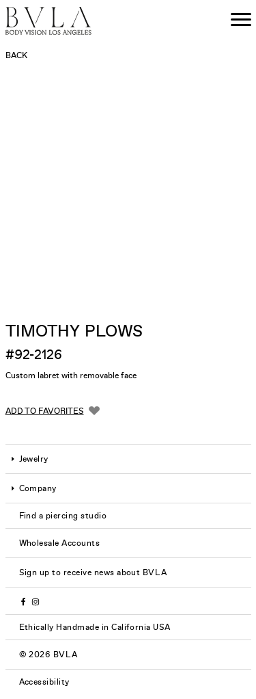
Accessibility (44, 681)
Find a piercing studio (63, 515)
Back (16, 55)
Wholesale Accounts (59, 543)
